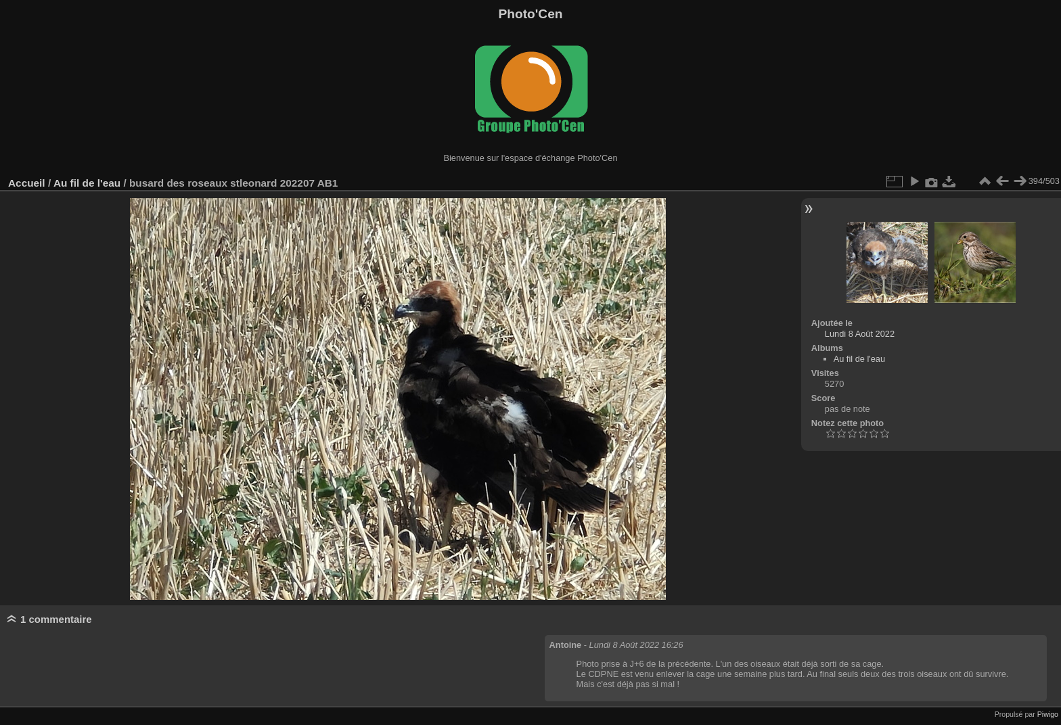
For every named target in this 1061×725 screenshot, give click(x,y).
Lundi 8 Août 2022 (860, 334)
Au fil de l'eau (88, 183)
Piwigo (1047, 714)
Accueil (26, 183)
